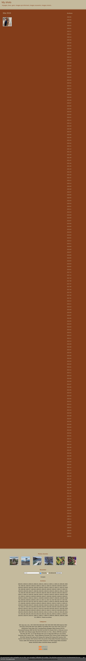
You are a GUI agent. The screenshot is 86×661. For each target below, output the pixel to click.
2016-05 (69, 321)
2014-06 (69, 387)
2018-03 (69, 263)
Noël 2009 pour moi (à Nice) (58, 633)
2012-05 (69, 456)
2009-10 (69, 522)
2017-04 (69, 289)
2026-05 (69, 17)
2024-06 (69, 71)
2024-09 (69, 63)
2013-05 (69, 424)
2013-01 (69, 435)
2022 (46, 625)
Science (55, 635)
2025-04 (69, 48)
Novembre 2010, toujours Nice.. (26, 635)
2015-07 (69, 349)
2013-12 (69, 404)
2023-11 (69, 91)
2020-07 (69, 192)
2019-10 (69, 212)
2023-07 (69, 103)
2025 (55, 625)
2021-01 (69, 177)
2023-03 (69, 111)
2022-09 (69, 126)
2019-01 (69, 238)
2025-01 (69, 54)
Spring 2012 (29, 637)
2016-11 (69, 304)
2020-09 (69, 186)
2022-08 (69, 129)
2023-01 (69, 117)
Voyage (55, 640)
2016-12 (69, 301)
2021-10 (69, 151)
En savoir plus (10, 659)
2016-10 (69, 306)
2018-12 (69, 240)
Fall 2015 (40, 630)
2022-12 (69, 120)
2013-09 (69, 413)
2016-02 (69, 329)
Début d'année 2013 (57, 628)
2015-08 (69, 347)
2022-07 (69, 131)
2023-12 (69, 88)
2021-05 (69, 166)
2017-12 (69, 272)
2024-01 (69, 86)
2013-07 (69, 418)
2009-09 (69, 524)
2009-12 (69, 516)
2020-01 (69, 206)
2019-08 (69, 217)
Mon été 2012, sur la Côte (29, 633)
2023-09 (69, 97)
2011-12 (69, 467)
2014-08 (69, 381)
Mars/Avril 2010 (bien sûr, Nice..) (44, 632)
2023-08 (69, 100)
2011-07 (69, 479)
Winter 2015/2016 (43, 642)
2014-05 (69, 390)
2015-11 (69, 338)
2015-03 (69, 361)
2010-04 (69, 510)
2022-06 (69, 134)
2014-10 (69, 375)
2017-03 (69, 292)
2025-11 (69, 34)
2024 (52, 625)
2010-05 (69, 507)
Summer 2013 (62, 637)
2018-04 (69, 261)
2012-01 (69, 464)
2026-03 (69, 22)
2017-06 (69, 286)
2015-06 (69, 352)
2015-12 (69, 335)
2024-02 (69, 83)
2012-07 (69, 450)
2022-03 (69, 140)
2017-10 (69, 278)
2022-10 (69, 123)
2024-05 (69, 74)
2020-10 (69, 183)
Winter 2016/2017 (52, 642)
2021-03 (69, 172)
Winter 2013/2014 (61, 640)
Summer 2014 (22, 638)
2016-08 (69, 312)
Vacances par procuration (36, 640)
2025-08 (69, 40)
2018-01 (69, 269)
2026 (58, 625)
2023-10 (69, 94)
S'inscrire (43, 573)
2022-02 (69, 143)
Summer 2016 (37, 638)
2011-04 (69, 487)
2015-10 (69, 341)
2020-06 (69, 194)
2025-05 (69, 45)
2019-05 (69, 226)
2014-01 (69, 401)
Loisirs (26, 632)
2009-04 (69, 530)
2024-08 (69, 65)
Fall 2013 (34, 630)
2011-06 (69, 481)
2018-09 (69, 246)
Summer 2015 (29, 638)
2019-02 (69, 235)
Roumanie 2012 (48, 635)
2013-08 (69, 415)
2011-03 (69, 490)
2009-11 (69, 519)
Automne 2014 (63, 625)
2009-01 (69, 536)
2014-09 (69, 378)
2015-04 (69, 358)
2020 (40, 625)
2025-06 (69, 42)
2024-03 (69, 80)
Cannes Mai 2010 (29, 626)
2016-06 (69, 318)
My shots (6, 2)
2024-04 (69, 77)
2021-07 (69, 160)
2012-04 (69, 458)
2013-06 (69, 421)
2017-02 (69, 295)
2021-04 (69, 169)
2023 (49, 625)
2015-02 (69, 364)
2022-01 (69, 146)
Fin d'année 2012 (52, 630)
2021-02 (69, 174)
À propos (43, 577)
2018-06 (69, 255)
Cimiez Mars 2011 (33, 628)
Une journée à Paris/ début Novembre (51, 638)
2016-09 (69, 309)
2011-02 (69, 493)
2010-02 (69, 513)
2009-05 (69, 527)
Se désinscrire (51, 573)
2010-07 (69, 504)
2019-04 (69, 229)
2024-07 (69, 68)
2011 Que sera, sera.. (24, 625)
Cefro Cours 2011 (52, 626)
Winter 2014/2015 (33, 642)
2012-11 (69, 441)
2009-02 (69, 533)
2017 (31, 625)
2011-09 (69, 476)
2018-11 (69, 243)
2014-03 (69, 395)
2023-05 (69, 109)
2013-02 (69, 433)
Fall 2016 (45, 630)
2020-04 (69, 200)
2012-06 (69, 453)
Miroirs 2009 (56, 632)
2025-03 (69, 51)
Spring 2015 (49, 637)
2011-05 (69, 484)
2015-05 (69, 355)
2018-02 (69, 266)
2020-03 (69, 203)
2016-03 (69, 327)
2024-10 (69, 60)
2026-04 (69, 20)
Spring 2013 (35, 637)
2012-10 (69, 444)
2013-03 (69, 430)
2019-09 (69, 215)
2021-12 (69, 149)
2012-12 (69, 438)
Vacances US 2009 (48, 640)
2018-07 (69, 252)
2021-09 (69, 154)
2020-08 (69, 189)
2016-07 (69, 315)
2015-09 (69, 344)
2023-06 (69, 106)
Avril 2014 (22, 626)
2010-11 (69, 502)
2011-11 (69, 470)
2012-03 (69, 461)
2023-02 (69, 114)
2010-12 (69, 499)
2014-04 (69, 392)
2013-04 (69, 427)
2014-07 (69, 384)
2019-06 (69, 223)
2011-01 (69, 496)
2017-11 (69, 275)
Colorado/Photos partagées (45, 628)
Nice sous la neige (46, 633)
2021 (43, 625)
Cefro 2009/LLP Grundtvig (41, 626)
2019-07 (69, 220)
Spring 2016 (55, 637)
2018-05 (69, 258)
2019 (37, 625)
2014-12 (69, 370)
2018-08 (69, 249)
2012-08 (69, 447)
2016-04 (69, 324)
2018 (34, 625)
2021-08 (69, 157)
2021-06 (69, 163)
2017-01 (69, 298)
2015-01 (69, 367)
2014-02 (69, 398)
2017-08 (69, 281)
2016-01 (69, 332)
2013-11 (69, 407)
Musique (39, 633)
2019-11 (69, 209)
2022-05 (69, 137)
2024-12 (69, 57)
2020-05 (69, 197)
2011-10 (69, 473)
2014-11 (69, 372)
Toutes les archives (47, 617)
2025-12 (69, 31)
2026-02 (69, 25)
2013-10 (69, 410)
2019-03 (69, 232)
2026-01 (69, 28)
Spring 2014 (42, 637)
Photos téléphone (39, 635)
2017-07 (69, 283)
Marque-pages (31, 632)
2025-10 (69, 37)
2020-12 (69, 180)
